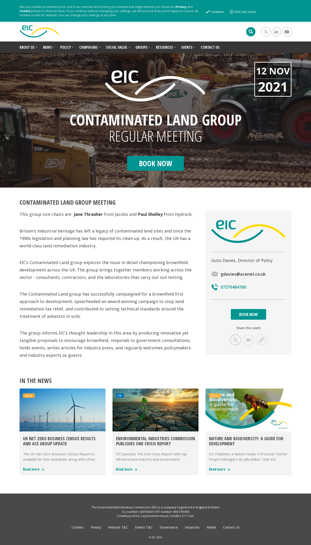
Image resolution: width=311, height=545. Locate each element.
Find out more (245, 12)
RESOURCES (164, 47)
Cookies (78, 527)
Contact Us (231, 527)
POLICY (65, 47)
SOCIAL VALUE (116, 47)
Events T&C (144, 527)
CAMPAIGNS (88, 47)
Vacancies (192, 527)
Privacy (180, 7)
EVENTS (186, 47)
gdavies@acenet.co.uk (238, 274)
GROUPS (142, 47)
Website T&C (118, 527)
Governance (169, 527)
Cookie (25, 11)
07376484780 (228, 287)
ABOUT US (27, 47)
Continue (217, 12)
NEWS (47, 47)
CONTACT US (210, 47)
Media (211, 527)
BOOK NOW (248, 314)
